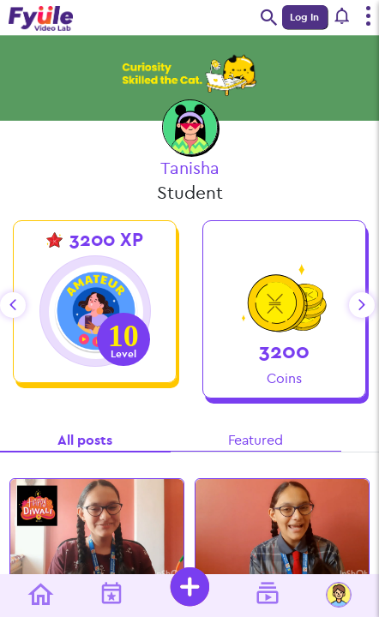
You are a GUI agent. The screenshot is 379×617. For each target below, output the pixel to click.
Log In (304, 17)
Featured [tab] (255, 440)
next (362, 305)
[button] (343, 17)
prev (13, 305)
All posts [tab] (84, 440)
